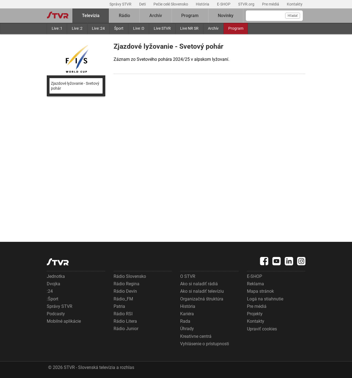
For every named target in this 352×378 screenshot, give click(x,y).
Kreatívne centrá (195, 336)
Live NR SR (189, 28)
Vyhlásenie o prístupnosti (204, 343)
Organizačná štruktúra (201, 299)
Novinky (225, 15)
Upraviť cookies (262, 329)
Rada (185, 321)
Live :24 (98, 28)
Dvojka (53, 283)
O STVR (187, 276)
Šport (118, 28)
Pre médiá (271, 4)
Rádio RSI (123, 313)
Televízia (91, 15)
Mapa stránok (260, 291)
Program (235, 28)
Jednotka (56, 276)
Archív (213, 28)
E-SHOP (224, 4)
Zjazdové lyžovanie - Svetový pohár (75, 86)
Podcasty (56, 313)
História (203, 4)
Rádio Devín (125, 291)
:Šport (52, 299)
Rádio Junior (126, 328)
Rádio (124, 15)
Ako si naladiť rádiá (199, 283)
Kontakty (294, 4)
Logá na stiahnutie (265, 299)
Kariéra (187, 313)
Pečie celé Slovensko (171, 4)
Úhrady (187, 328)
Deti (143, 4)
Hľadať (293, 16)
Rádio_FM (123, 299)
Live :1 (57, 28)
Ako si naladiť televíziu (202, 291)
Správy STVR (120, 4)
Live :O (138, 28)
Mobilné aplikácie (64, 321)
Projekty (255, 313)
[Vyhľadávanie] (274, 15)
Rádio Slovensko (130, 276)
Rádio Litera (125, 321)
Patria (119, 306)
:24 (50, 291)
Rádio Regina (126, 283)
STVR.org (246, 4)
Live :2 (77, 28)
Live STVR (162, 28)
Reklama (255, 283)
